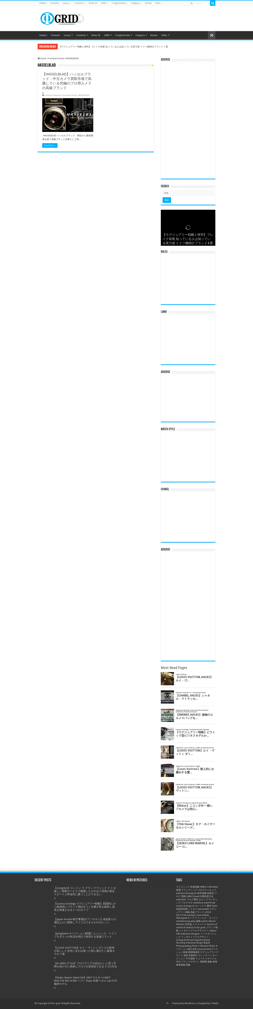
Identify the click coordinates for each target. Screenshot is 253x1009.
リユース (200, 958)
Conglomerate (119, 3)
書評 (209, 905)
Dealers (43, 3)
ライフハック (183, 887)
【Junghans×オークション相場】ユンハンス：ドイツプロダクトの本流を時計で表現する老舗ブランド (85, 935)
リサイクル (211, 958)
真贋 (178, 890)
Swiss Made (203, 915)
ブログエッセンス (207, 890)
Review (148, 3)
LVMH (103, 3)
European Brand (69, 95)
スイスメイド (199, 924)
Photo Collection (200, 946)
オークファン (194, 918)
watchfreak (209, 902)
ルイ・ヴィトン (210, 918)
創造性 (210, 893)
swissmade (203, 909)
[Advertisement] (188, 121)
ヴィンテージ (205, 955)
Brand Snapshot (195, 940)
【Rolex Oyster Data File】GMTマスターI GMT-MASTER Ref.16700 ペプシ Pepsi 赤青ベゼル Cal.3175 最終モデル (85, 980)
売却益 (188, 924)
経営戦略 (202, 893)
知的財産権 (182, 909)
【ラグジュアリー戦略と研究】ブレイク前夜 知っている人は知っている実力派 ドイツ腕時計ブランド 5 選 (113, 46)
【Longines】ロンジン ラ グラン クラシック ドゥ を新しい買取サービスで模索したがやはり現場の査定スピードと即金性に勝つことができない (85, 891)
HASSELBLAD (83, 95)
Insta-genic (200, 927)
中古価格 (190, 958)
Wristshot (213, 887)
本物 (202, 887)
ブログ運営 (192, 899)
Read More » (49, 145)
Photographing (183, 946)
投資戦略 (195, 887)
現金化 (206, 942)
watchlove (198, 902)
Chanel (195, 896)
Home (42, 58)
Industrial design (194, 942)
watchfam (181, 899)
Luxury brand (204, 949)
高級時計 (193, 955)
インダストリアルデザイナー (194, 930)
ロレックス (200, 905)
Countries (79, 3)
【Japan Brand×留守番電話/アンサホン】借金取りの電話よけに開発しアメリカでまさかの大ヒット (85, 921)
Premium (54, 3)
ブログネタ (187, 902)
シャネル (192, 909)
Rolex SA (93, 3)
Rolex (214, 905)
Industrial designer (190, 933)
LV (193, 905)
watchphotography (185, 921)
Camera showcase (53, 95)
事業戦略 (180, 965)
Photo (212, 946)
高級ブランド (197, 912)
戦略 (188, 965)
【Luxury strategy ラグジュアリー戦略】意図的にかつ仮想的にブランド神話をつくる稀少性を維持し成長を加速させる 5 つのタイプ (85, 907)
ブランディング (189, 890)
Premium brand (56, 58)
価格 (209, 961)
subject (212, 930)
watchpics (191, 915)
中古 (178, 961)
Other (158, 3)
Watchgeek (181, 918)
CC (206, 887)
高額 (183, 896)
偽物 (198, 921)
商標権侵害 (194, 952)
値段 (186, 955)
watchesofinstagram (186, 893)
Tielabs (215, 1003)
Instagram (181, 940)
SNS (178, 933)
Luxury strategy (184, 905)
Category (135, 3)
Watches (180, 924)
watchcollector (208, 921)
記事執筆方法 (206, 896)
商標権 (203, 961)
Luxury (65, 3)
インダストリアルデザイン (195, 937)
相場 (215, 961)
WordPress (190, 1003)
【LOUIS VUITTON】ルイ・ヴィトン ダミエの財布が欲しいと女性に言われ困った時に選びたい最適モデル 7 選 (84, 951)
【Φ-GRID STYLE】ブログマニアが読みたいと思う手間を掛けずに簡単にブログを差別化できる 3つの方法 (85, 965)
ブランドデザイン (190, 961)
